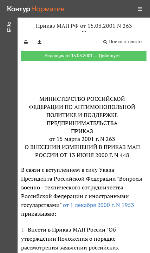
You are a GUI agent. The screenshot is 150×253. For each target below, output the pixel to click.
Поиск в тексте (125, 42)
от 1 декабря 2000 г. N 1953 (98, 205)
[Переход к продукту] (36, 9)
